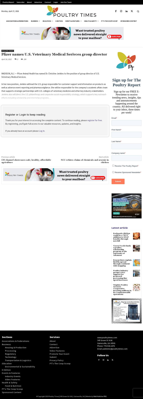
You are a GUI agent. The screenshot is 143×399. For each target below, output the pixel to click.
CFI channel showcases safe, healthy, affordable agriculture (26, 161)
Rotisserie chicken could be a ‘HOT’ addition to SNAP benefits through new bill (121, 237)
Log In (42, 131)
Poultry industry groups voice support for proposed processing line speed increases (120, 275)
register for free (94, 120)
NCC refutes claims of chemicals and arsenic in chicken (85, 161)
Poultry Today (7, 51)
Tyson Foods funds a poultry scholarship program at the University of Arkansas (122, 250)
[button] (138, 11)
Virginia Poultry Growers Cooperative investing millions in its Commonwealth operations (122, 289)
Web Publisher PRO (100, 396)
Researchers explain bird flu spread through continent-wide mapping (122, 263)
